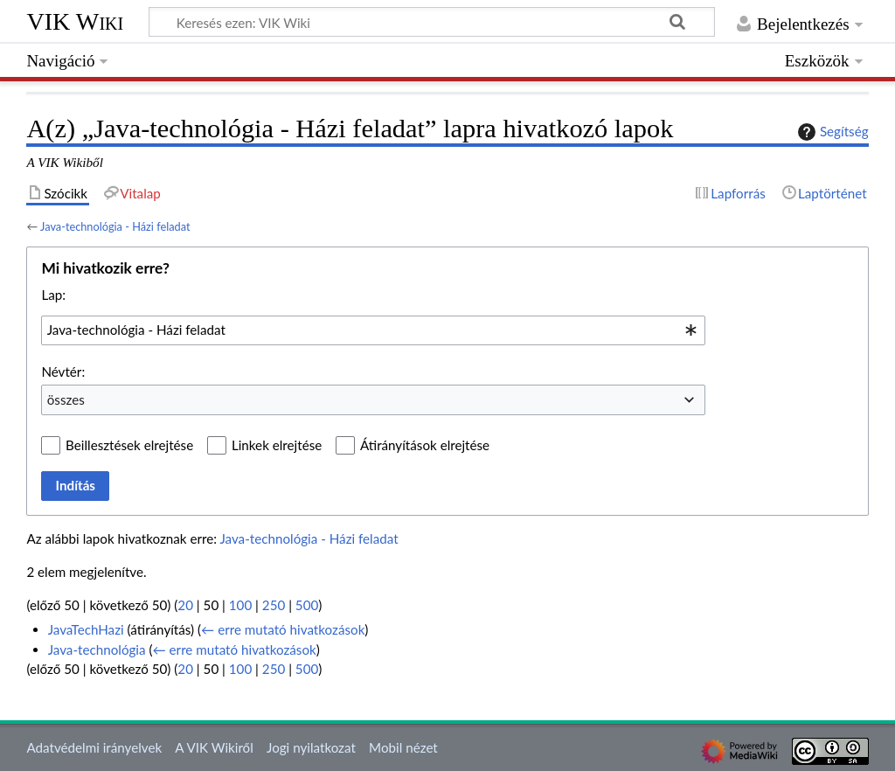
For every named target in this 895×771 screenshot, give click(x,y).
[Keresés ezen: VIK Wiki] (431, 22)
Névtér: (63, 371)
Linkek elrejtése (277, 445)
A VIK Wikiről (214, 747)
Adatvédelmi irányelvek (94, 747)
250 (273, 605)
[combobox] (373, 330)
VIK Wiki (74, 21)
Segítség (831, 132)
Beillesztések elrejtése (129, 445)
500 (306, 605)
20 (185, 605)
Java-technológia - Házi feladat (115, 226)
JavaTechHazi (86, 629)
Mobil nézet (403, 747)
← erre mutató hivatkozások (282, 629)
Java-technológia (97, 649)
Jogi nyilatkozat (311, 747)
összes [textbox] (66, 399)
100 (240, 605)
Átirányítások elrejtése (424, 445)
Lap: (53, 294)
